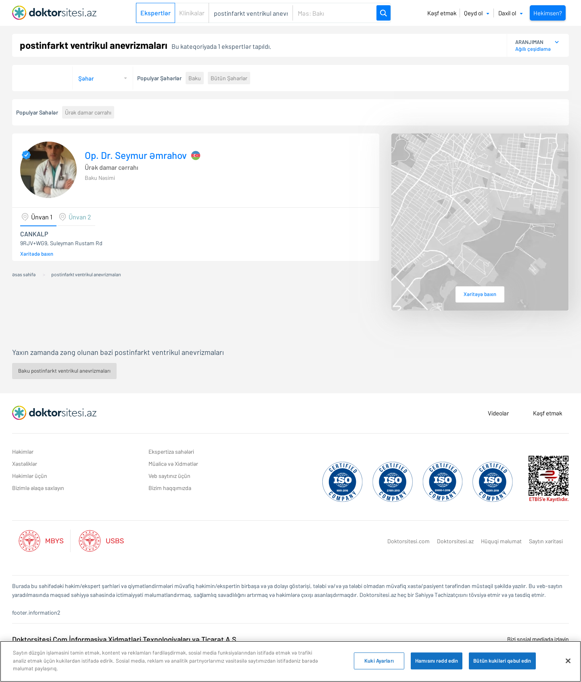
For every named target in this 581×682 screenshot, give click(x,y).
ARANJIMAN (529, 42)
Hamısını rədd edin (436, 660)
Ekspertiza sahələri (171, 451)
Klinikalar (192, 13)
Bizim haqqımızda (169, 487)
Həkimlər (22, 451)
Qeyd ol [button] (476, 13)
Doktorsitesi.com (408, 541)
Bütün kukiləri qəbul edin (502, 660)
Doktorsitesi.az (455, 541)
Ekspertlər (155, 13)
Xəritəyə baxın (480, 294)
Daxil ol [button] (510, 13)
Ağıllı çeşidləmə (533, 48)
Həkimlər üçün (29, 475)
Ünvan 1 (41, 217)
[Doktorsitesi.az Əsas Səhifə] (54, 413)
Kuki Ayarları (379, 660)
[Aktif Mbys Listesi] (45, 540)
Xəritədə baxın (36, 253)
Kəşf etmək (442, 13)
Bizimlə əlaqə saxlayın (38, 487)
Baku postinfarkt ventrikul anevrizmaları (64, 370)
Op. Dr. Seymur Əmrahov (136, 155)
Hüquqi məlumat (501, 541)
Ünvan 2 (80, 217)
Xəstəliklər (24, 463)
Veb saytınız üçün (169, 475)
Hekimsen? (547, 13)
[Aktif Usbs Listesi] (101, 540)
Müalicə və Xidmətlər (173, 463)
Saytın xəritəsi (546, 541)
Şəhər (86, 78)
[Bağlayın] (568, 661)
